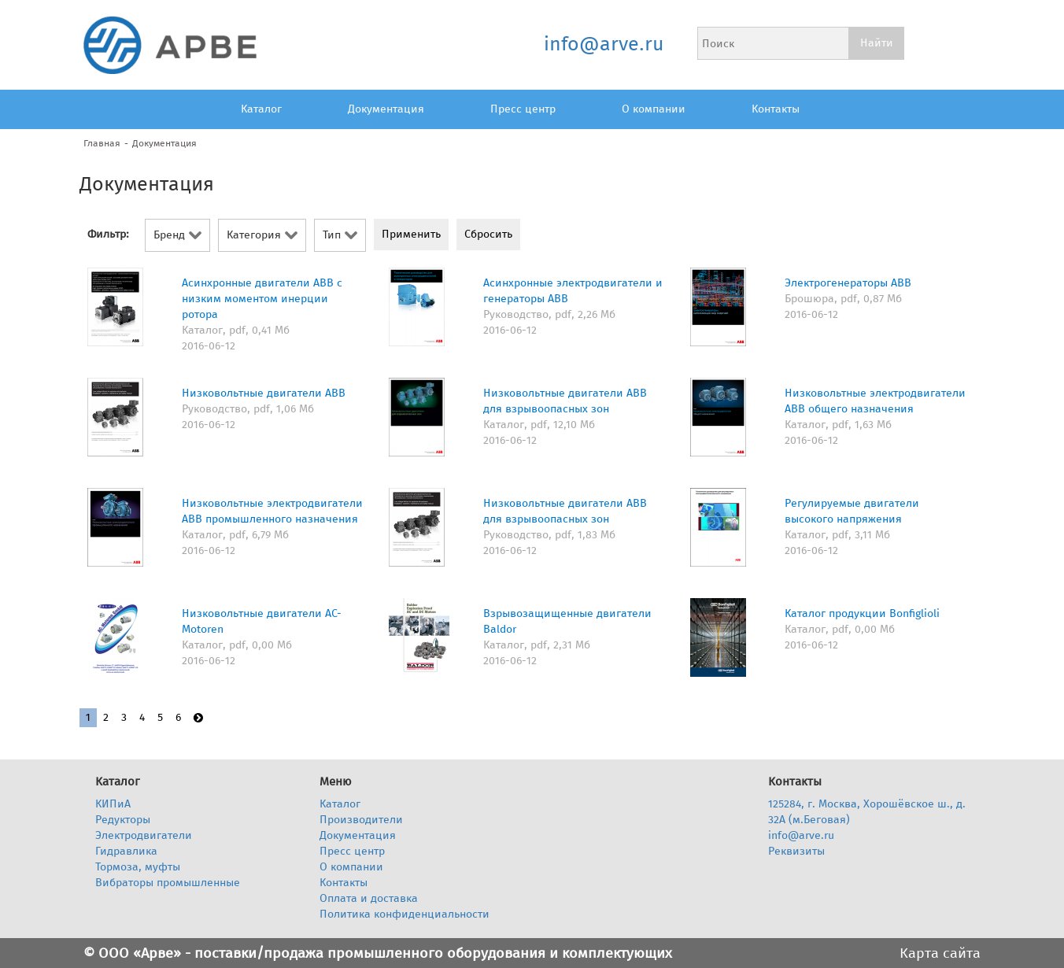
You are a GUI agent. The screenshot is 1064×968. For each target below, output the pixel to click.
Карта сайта (940, 953)
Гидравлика (126, 851)
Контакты (776, 109)
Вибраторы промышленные (167, 882)
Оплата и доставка (369, 898)
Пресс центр (523, 109)
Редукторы (122, 819)
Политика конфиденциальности (405, 914)
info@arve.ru (603, 44)
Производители (361, 819)
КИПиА (113, 804)
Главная (101, 143)
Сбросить (488, 234)
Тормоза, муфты (137, 867)
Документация (386, 109)
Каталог (261, 109)
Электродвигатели (143, 835)
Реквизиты (796, 851)
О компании (653, 109)
